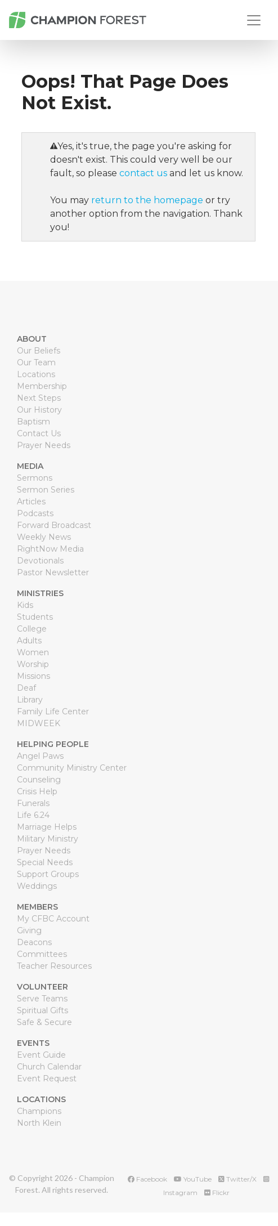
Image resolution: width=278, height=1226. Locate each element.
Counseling (39, 780)
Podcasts (35, 513)
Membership (42, 386)
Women (33, 652)
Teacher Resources (54, 966)
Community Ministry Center (72, 768)
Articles (31, 501)
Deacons (34, 942)
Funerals (33, 803)
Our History (39, 410)
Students (35, 617)
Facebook (147, 1179)
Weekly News (44, 537)
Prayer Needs (43, 445)
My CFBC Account (53, 919)
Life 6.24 (33, 815)
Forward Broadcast (54, 525)
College (32, 629)
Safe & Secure (44, 1022)
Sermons (34, 478)
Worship (33, 664)
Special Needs (45, 862)
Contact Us (39, 433)
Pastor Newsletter (53, 572)
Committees (42, 954)
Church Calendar (49, 1067)
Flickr (217, 1192)
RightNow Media (50, 549)
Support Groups (48, 874)
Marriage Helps (47, 827)
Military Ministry (47, 839)
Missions (33, 676)
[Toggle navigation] (254, 20)
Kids (25, 605)
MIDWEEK (38, 723)
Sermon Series (45, 490)
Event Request (47, 1078)
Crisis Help (37, 791)
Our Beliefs (38, 351)
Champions (39, 1111)
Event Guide (41, 1055)
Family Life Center (53, 711)
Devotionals (40, 561)
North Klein (39, 1123)
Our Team (36, 362)
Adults (29, 641)
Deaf (26, 688)
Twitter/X (237, 1179)
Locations (36, 374)
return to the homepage (147, 200)
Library (30, 700)
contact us (143, 173)
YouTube (193, 1179)
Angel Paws (40, 756)
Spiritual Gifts (42, 1010)
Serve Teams (42, 999)
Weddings (37, 886)
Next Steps (39, 398)
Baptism (33, 422)
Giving (29, 930)
